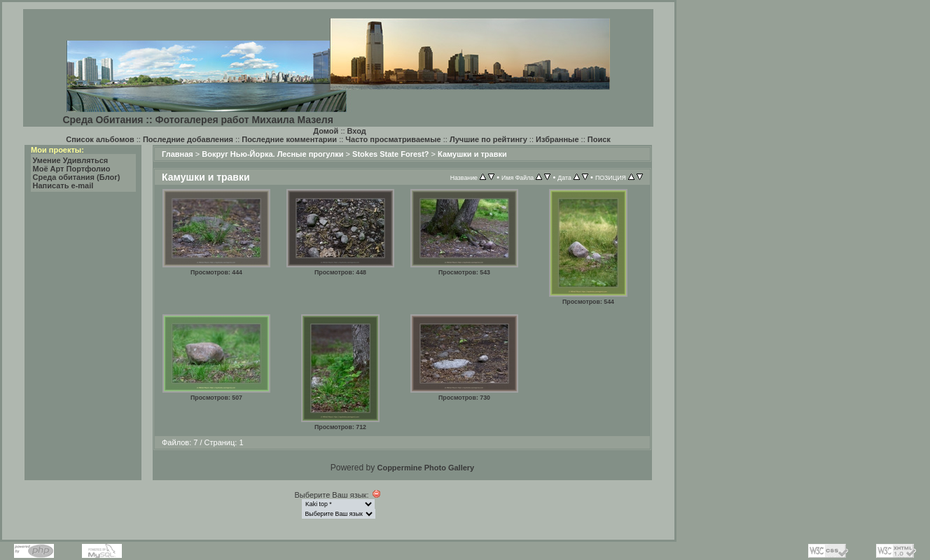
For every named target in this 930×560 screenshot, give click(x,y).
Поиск (599, 139)
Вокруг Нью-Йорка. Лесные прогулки (272, 154)
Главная (177, 154)
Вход (356, 131)
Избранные (557, 139)
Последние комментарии (289, 139)
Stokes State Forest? (390, 154)
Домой (325, 131)
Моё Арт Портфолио (72, 168)
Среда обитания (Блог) (76, 177)
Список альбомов (100, 139)
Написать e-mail (63, 185)
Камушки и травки (472, 154)
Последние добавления (188, 139)
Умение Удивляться (71, 160)
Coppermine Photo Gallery (425, 467)
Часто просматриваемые (392, 139)
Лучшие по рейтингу (488, 139)
